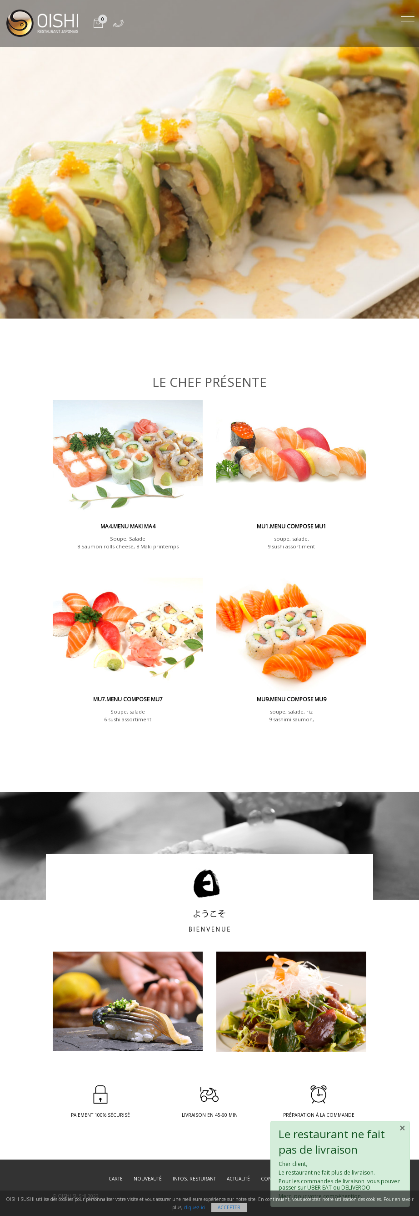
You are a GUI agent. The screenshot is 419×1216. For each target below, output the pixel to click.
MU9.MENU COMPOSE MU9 (291, 699)
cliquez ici (194, 1207)
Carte (116, 1178)
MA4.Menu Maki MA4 (127, 526)
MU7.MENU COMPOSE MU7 (128, 699)
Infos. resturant (194, 1178)
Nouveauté (148, 1178)
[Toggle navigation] (407, 15)
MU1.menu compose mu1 (291, 526)
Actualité (238, 1178)
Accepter (229, 1207)
